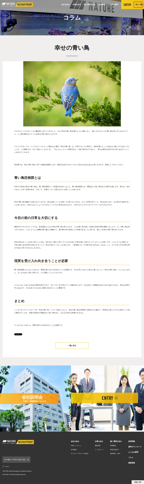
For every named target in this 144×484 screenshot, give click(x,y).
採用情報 (98, 4)
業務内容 (98, 445)
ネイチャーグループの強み (79, 453)
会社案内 (74, 449)
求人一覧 (135, 4)
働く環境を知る (86, 4)
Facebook (5, 466)
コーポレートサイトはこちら (15, 459)
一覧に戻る (72, 345)
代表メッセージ (76, 445)
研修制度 (113, 445)
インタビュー (99, 449)
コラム (130, 457)
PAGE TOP (137, 482)
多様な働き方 (114, 449)
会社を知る (61, 4)
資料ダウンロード (135, 447)
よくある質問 (109, 4)
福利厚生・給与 (115, 453)
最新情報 (131, 463)
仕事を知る (73, 4)
